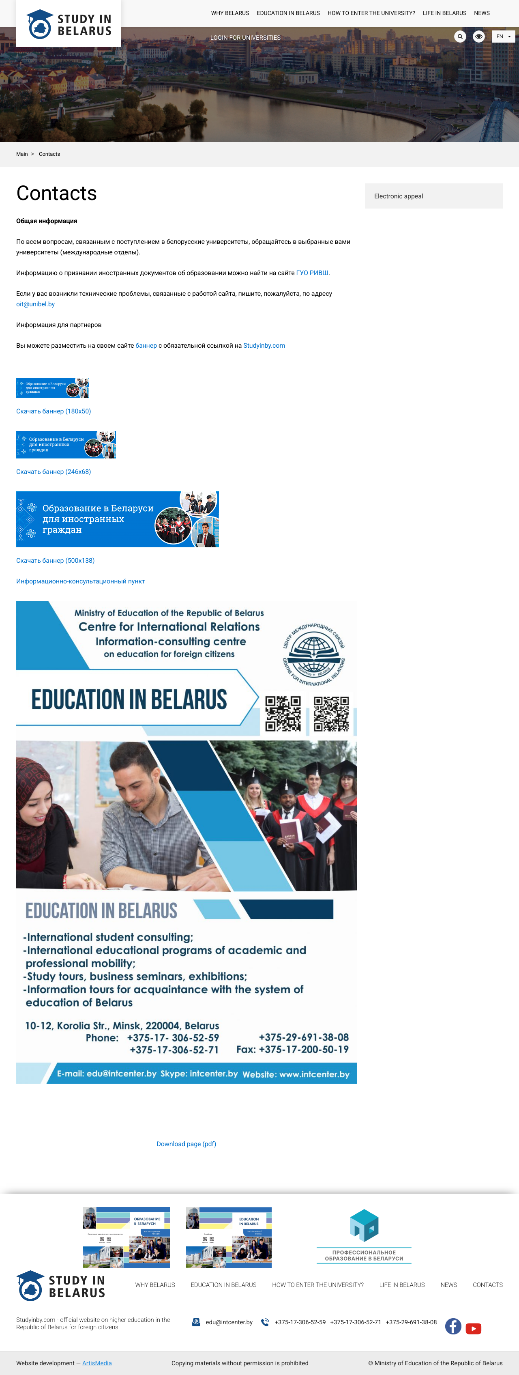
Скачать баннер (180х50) (53, 411)
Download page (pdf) (186, 1144)
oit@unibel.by (35, 304)
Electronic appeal (398, 196)
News (482, 13)
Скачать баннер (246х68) (53, 472)
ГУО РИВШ (312, 273)
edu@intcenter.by (229, 1322)
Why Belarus (230, 13)
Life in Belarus (444, 13)
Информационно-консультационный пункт (80, 581)
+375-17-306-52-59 (300, 1322)
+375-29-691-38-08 (411, 1322)
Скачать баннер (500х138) (55, 560)
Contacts (488, 1285)
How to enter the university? (371, 13)
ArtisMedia (97, 1363)
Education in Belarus (288, 13)
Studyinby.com (264, 345)
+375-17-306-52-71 (355, 1322)
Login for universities (245, 37)
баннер (146, 345)
